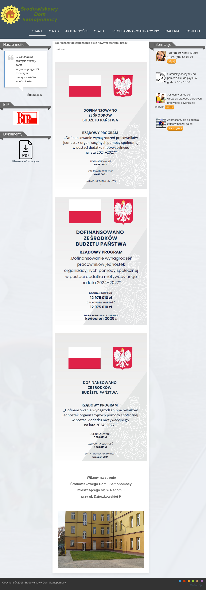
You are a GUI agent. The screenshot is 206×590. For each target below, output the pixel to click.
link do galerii (175, 128)
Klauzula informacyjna (25, 161)
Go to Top (196, 585)
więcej (172, 61)
